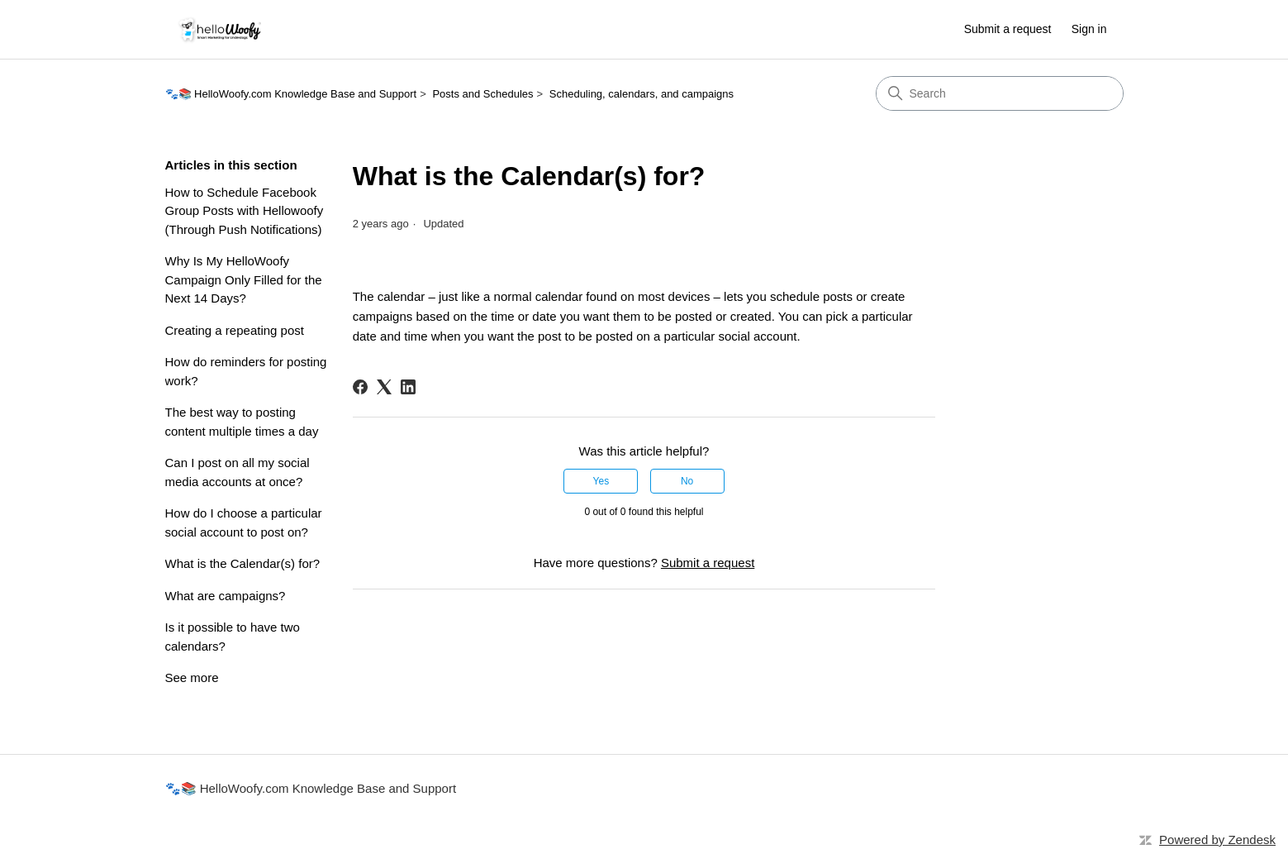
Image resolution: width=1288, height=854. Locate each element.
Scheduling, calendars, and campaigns (641, 94)
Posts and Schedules (482, 94)
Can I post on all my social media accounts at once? (237, 472)
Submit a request (1008, 29)
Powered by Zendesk (1217, 840)
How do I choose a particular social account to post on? (243, 522)
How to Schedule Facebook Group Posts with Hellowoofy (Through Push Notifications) (244, 210)
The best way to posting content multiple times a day (242, 421)
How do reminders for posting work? (246, 371)
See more (192, 677)
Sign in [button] (1089, 29)
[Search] (1000, 93)
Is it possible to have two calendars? (232, 636)
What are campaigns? (225, 596)
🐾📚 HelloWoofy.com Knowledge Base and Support (291, 94)
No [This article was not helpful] (687, 481)
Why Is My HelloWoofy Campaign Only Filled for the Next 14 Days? (243, 279)
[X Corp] (384, 386)
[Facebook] (360, 386)
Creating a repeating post (234, 330)
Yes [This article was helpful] (601, 481)
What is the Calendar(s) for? (243, 563)
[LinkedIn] (408, 386)
